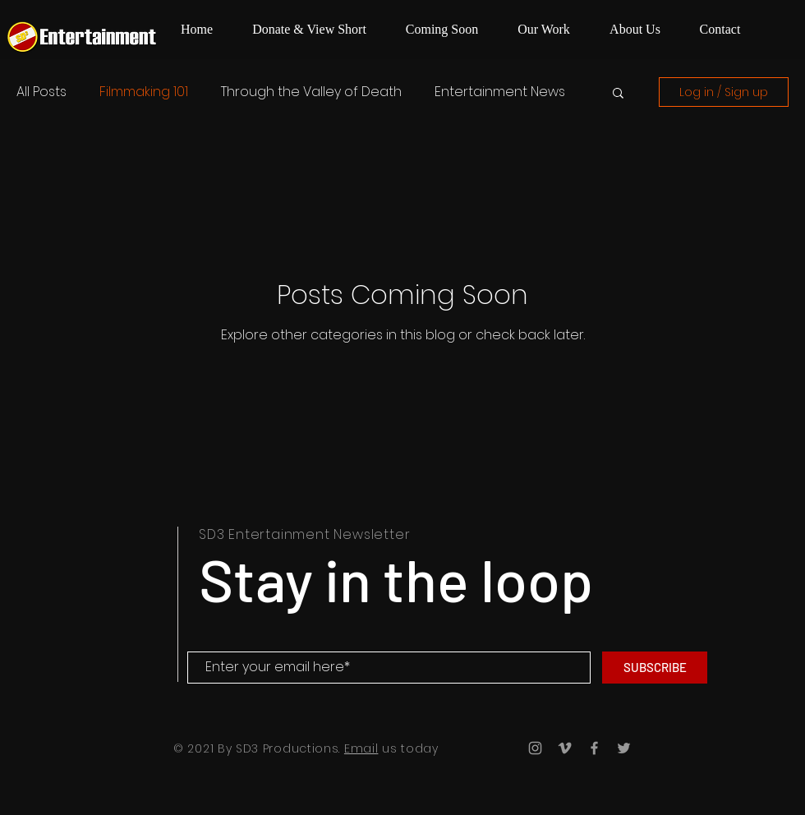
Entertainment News (500, 92)
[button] (618, 94)
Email (361, 748)
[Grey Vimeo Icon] (564, 748)
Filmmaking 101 (143, 92)
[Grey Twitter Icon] (623, 748)
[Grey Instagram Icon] (535, 748)
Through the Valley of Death (311, 92)
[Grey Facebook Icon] (594, 748)
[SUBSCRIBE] (654, 668)
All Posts (41, 92)
